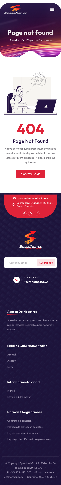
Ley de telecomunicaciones (22, 433)
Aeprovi (11, 360)
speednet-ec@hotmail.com (32, 198)
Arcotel (11, 354)
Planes (11, 390)
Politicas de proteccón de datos (25, 426)
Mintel (10, 367)
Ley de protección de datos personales (29, 439)
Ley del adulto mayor (19, 396)
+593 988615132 (36, 282)
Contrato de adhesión (19, 420)
